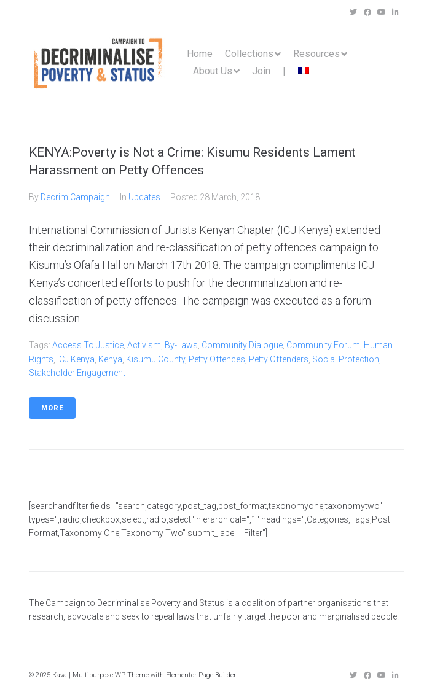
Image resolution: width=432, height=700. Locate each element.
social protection (345, 359)
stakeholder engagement (77, 373)
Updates (144, 197)
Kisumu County (155, 359)
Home (200, 54)
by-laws (181, 345)
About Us (212, 71)
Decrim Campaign (75, 197)
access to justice (88, 345)
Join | (269, 71)
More (52, 408)
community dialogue (242, 345)
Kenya (110, 359)
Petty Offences (217, 359)
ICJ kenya (76, 359)
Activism (144, 345)
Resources (316, 54)
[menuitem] (303, 71)
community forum (323, 345)
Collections (249, 54)
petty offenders (278, 359)
